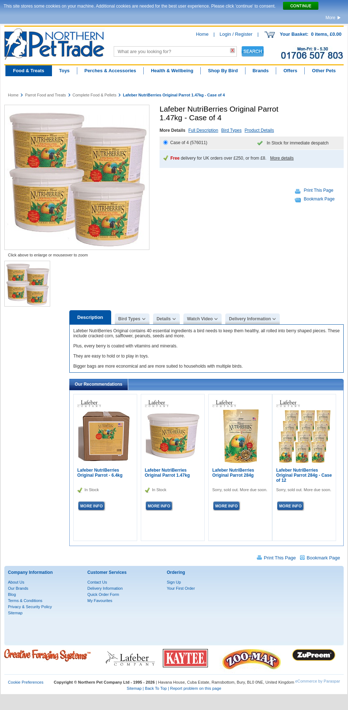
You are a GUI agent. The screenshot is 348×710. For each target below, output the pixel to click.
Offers (290, 70)
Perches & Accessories (110, 70)
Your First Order (181, 588)
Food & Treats (28, 70)
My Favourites (99, 600)
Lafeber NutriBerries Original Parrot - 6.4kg (99, 473)
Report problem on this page (195, 688)
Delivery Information (250, 318)
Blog (12, 594)
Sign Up (174, 582)
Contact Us (97, 582)
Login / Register (235, 34)
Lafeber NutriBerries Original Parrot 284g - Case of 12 (304, 475)
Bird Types (231, 130)
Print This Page (319, 190)
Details (164, 318)
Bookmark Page (319, 199)
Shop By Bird (223, 70)
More (330, 17)
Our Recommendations (98, 384)
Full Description (203, 130)
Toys (64, 70)
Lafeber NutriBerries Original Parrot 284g (233, 473)
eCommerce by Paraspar (317, 681)
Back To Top (156, 688)
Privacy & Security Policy (30, 607)
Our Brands (18, 588)
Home (202, 34)
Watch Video (200, 318)
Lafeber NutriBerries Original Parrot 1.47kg (167, 473)
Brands (260, 70)
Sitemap (15, 613)
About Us (16, 582)
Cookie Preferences (25, 682)
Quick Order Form (103, 594)
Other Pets (324, 70)
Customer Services (107, 572)
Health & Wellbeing (172, 70)
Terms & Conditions (25, 600)
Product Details (259, 130)
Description (90, 317)
